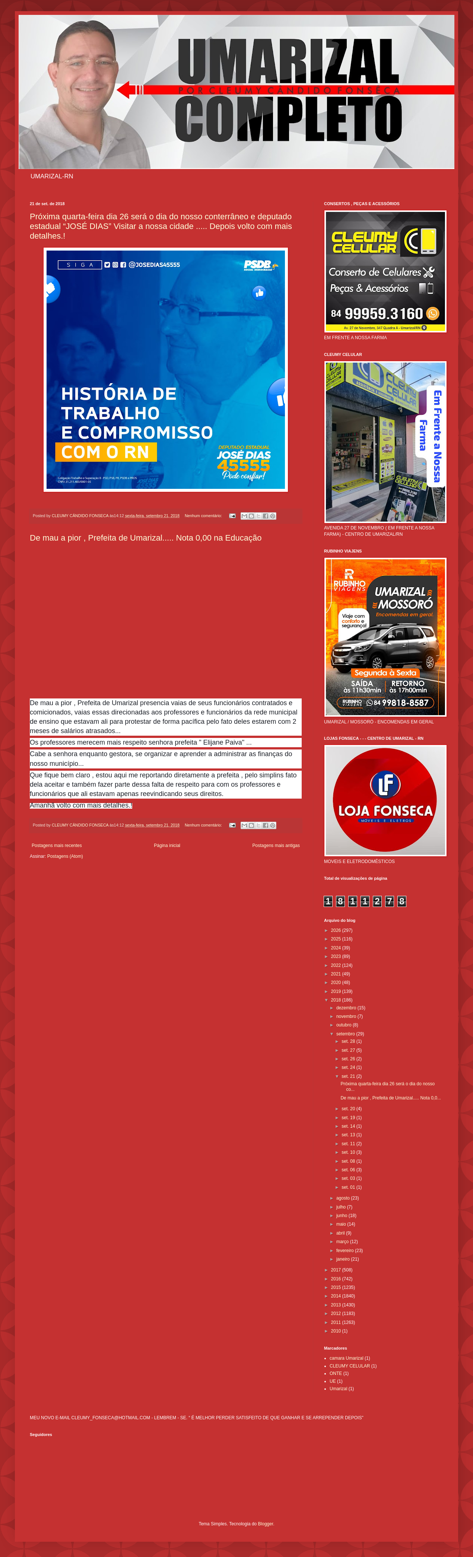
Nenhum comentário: (204, 515)
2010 (336, 1331)
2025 (336, 939)
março (343, 1241)
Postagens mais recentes (57, 845)
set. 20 (349, 1108)
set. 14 (349, 1126)
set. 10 (349, 1152)
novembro (347, 1016)
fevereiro (345, 1250)
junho (342, 1215)
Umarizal (338, 1388)
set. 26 (349, 1058)
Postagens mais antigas (276, 845)
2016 (336, 1278)
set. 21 (349, 1076)
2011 (336, 1322)
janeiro (343, 1259)
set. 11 (349, 1143)
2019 (336, 991)
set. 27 (349, 1050)
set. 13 (349, 1134)
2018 (336, 1000)
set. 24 (349, 1067)
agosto (343, 1198)
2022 (336, 965)
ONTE (336, 1373)
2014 (336, 1296)
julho (341, 1207)
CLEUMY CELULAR (350, 1366)
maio (341, 1224)
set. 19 (349, 1117)
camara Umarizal (347, 1358)
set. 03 (349, 1178)
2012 (336, 1313)
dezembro (347, 1007)
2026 (336, 930)
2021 (336, 974)
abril (341, 1233)
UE (333, 1381)
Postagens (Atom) (65, 856)
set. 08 (349, 1161)
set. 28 (349, 1041)
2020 (336, 982)
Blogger (265, 1523)
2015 (336, 1287)
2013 (336, 1305)
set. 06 (349, 1169)
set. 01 (349, 1187)
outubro (344, 1025)
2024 (336, 948)
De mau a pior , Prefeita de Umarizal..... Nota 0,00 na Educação (145, 537)
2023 (336, 956)
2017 (336, 1270)
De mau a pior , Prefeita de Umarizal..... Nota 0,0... (390, 1098)
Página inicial (167, 845)
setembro (346, 1034)
